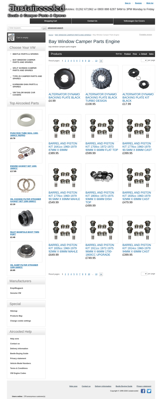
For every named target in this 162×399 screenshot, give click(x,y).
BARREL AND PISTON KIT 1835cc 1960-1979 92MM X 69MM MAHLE (63, 248)
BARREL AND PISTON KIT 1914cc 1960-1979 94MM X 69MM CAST (137, 248)
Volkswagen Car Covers (134, 21)
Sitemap (13, 311)
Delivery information (19, 349)
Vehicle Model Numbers (20, 363)
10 (89, 61)
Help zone (14, 339)
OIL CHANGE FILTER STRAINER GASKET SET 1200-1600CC (25, 200)
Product (127, 54)
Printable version (145, 34)
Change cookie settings (20, 321)
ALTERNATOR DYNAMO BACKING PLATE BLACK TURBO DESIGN (101, 97)
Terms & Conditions (19, 368)
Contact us (15, 344)
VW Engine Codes (18, 373)
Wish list (149, 3)
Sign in (128, 3)
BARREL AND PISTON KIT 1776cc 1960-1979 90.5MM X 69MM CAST (137, 146)
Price (135, 54)
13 (96, 61)
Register (138, 3)
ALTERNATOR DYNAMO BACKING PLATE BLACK (64, 96)
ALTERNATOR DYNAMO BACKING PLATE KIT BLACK (138, 97)
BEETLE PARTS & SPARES (25, 54)
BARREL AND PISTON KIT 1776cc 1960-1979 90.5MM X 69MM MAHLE (64, 196)
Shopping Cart (50, 21)
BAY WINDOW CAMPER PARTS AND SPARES (73, 35)
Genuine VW (15, 293)
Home (51, 35)
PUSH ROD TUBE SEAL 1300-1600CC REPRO (24, 134)
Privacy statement (18, 358)
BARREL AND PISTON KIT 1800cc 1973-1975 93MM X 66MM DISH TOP (99, 197)
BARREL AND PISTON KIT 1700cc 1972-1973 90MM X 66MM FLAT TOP (101, 146)
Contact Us (92, 21)
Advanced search (55, 28)
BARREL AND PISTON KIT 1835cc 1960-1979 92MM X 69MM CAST (137, 196)
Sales (151, 54)
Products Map (16, 316)
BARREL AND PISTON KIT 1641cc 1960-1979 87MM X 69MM (63, 146)
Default (144, 54)
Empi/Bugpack (16, 288)
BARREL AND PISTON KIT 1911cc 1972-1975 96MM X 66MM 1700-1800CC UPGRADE (99, 249)
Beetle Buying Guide (19, 353)
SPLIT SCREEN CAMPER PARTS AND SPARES (25, 69)
